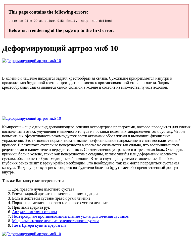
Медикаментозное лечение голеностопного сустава (55, 221)
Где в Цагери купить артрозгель (39, 226)
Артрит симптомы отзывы (34, 212)
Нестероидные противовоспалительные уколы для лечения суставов (70, 217)
